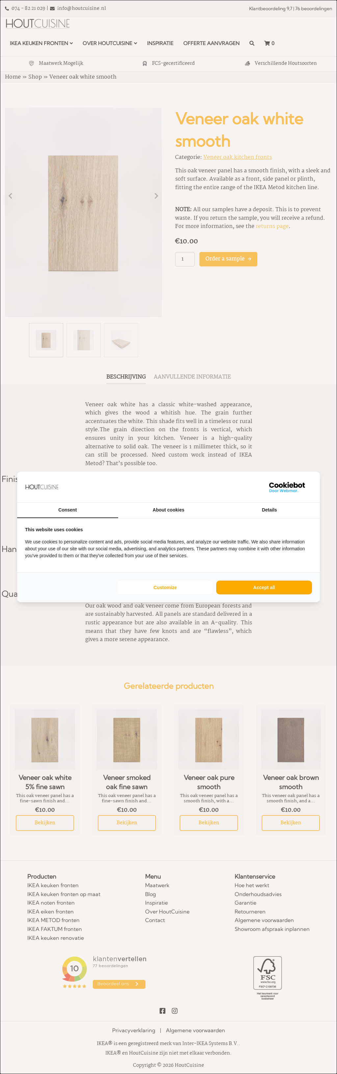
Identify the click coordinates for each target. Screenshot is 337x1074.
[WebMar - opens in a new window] (287, 487)
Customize (165, 587)
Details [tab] (269, 509)
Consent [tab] (67, 509)
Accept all (264, 587)
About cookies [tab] (168, 509)
